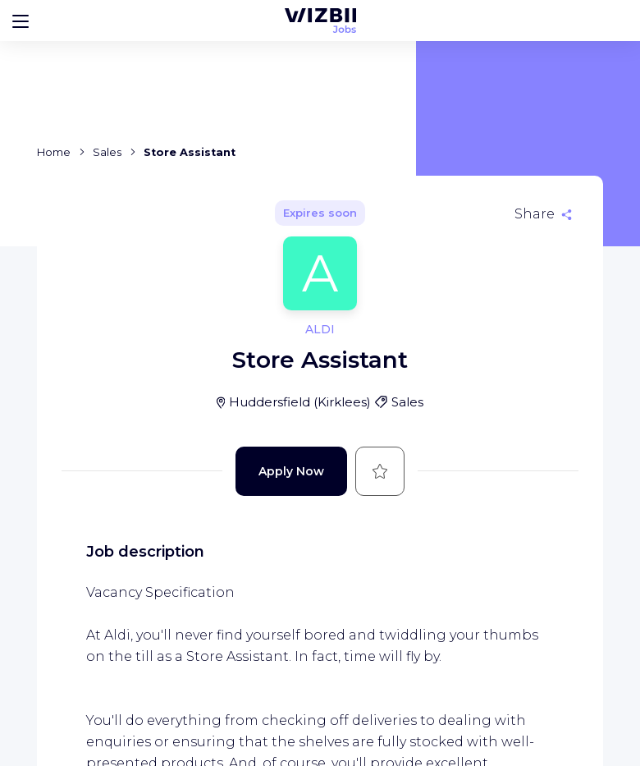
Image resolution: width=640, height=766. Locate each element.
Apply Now (291, 471)
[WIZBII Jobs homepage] (320, 20)
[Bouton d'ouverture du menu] (20, 20)
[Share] (543, 214)
